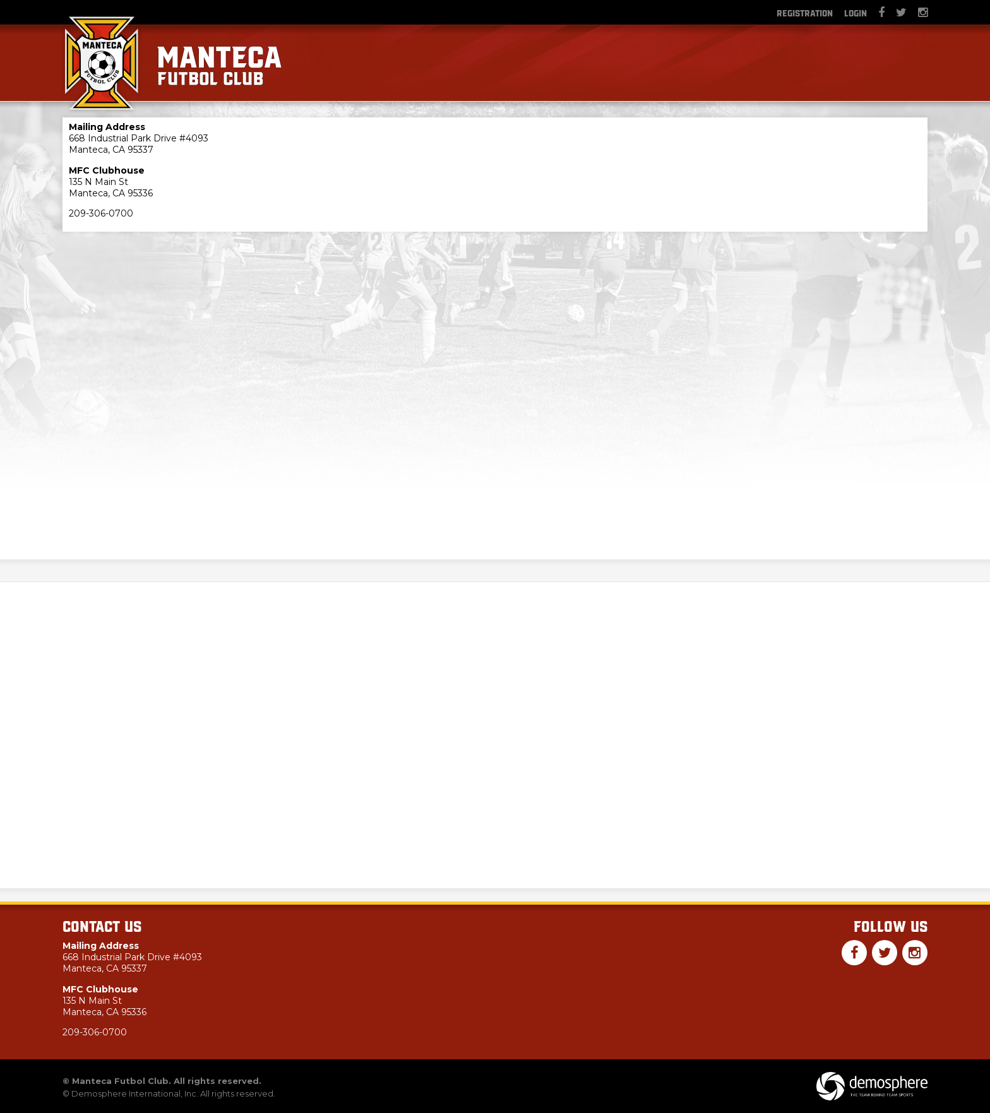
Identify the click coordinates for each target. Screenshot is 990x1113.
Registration (805, 13)
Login (855, 13)
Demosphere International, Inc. (134, 1093)
